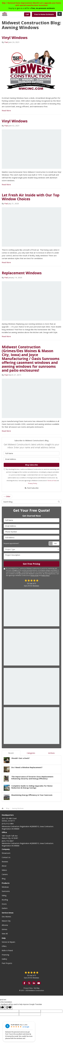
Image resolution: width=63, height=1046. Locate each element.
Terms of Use (51, 480)
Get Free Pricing (31, 563)
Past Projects (7, 963)
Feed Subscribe (31, 488)
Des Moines (6, 916)
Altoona (5, 925)
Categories (31, 753)
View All (5, 933)
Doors (4, 904)
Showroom (6, 853)
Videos (4, 870)
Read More (6, 110)
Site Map (37, 988)
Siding (4, 895)
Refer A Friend (7, 950)
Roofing (5, 900)
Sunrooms (6, 891)
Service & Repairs (8, 942)
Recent (11, 753)
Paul (6, 42)
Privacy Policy (32, 483)
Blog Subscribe (31, 465)
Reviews (5, 861)
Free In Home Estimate (44, 14)
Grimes (4, 929)
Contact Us (6, 857)
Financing (5, 955)
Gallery (4, 959)
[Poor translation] (8, 1008)
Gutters (4, 908)
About (4, 866)
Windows (5, 887)
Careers (5, 874)
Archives (51, 753)
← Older (7, 496)
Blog (3, 878)
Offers (4, 946)
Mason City (6, 921)
